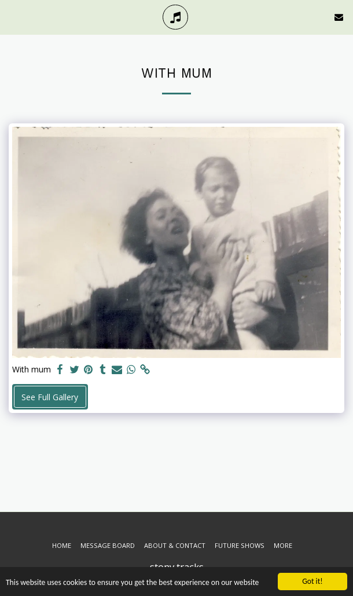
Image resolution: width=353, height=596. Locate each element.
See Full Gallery (49, 397)
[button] (13, 16)
